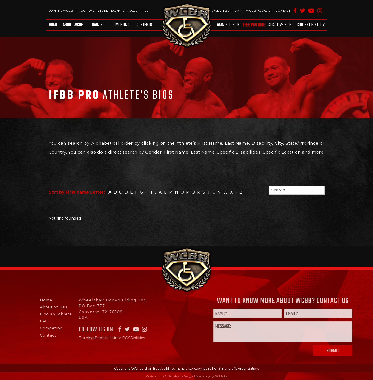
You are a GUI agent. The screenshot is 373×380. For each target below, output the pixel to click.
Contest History (311, 25)
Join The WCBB (61, 10)
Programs (85, 10)
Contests (144, 25)
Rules (132, 10)
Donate (117, 10)
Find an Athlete (38, 314)
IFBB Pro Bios (254, 25)
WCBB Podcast (259, 10)
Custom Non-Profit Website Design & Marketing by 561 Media (186, 376)
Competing (120, 25)
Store (102, 10)
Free (144, 10)
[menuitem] (54, 25)
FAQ (27, 321)
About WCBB (73, 25)
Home (53, 25)
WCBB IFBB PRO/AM (227, 10)
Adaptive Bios (280, 25)
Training (97, 25)
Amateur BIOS (228, 25)
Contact (282, 10)
